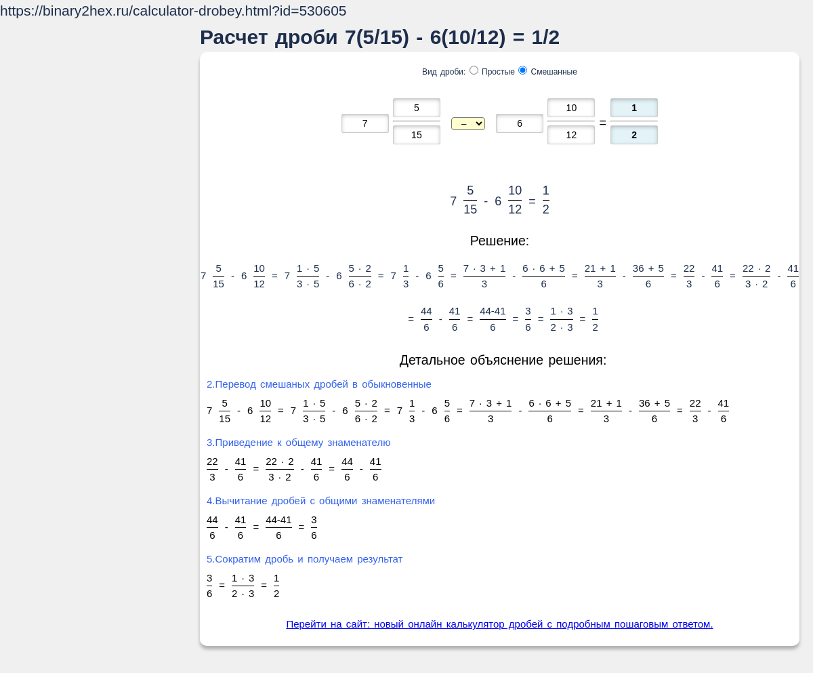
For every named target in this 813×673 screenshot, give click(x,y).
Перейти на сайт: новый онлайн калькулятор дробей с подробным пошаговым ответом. (499, 624)
